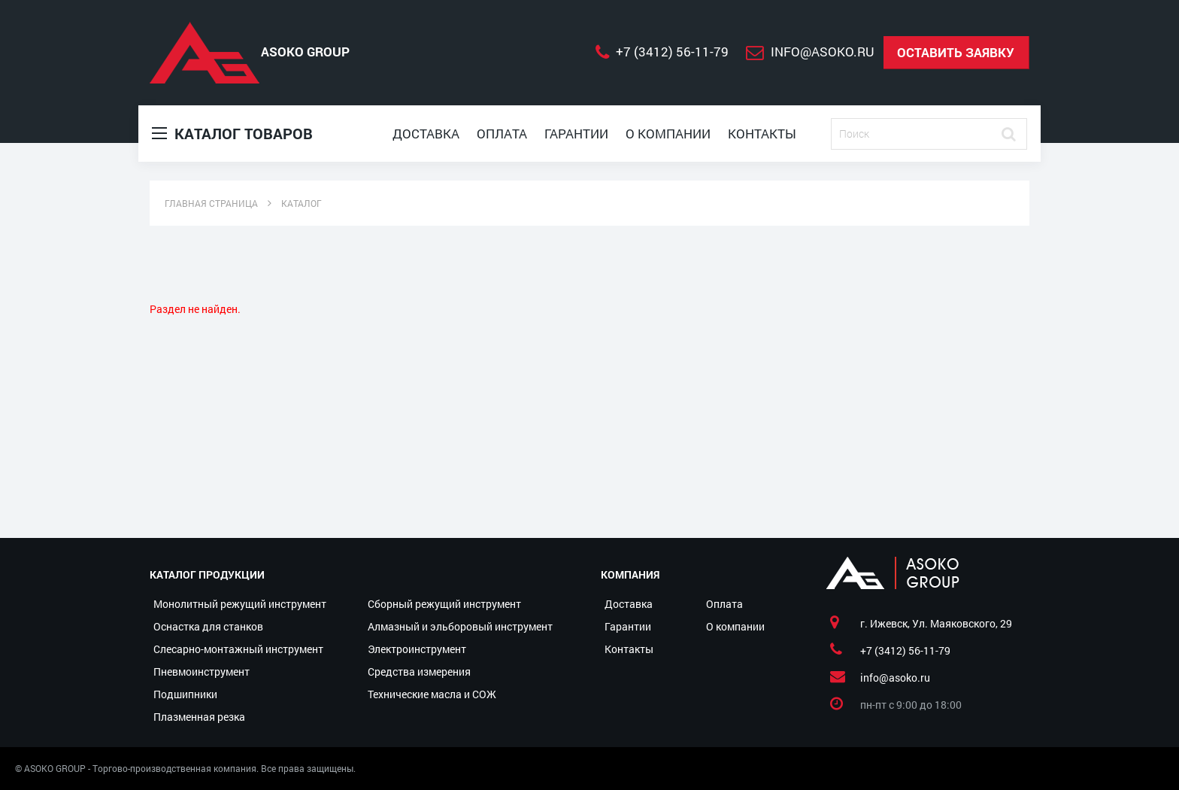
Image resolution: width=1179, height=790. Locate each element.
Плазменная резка (199, 716)
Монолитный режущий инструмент (239, 604)
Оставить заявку (955, 52)
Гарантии (576, 133)
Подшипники (185, 694)
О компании (668, 133)
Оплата (502, 133)
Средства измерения (419, 671)
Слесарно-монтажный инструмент (238, 649)
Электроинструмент (417, 649)
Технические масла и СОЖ (432, 694)
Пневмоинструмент (201, 671)
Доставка (425, 133)
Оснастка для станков (208, 626)
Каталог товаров (232, 133)
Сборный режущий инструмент (444, 604)
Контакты (762, 133)
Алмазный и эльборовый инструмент (460, 626)
